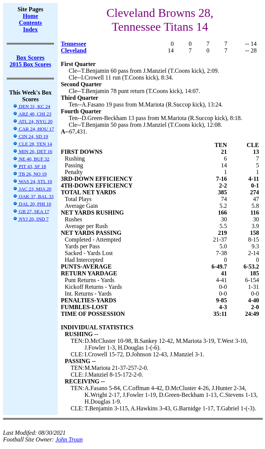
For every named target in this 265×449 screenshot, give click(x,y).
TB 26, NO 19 (29, 174)
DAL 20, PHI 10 (32, 204)
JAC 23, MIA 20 (32, 189)
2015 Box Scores (30, 64)
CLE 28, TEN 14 (32, 144)
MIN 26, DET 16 (32, 151)
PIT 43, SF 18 (29, 166)
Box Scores (30, 57)
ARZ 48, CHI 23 (32, 114)
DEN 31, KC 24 (31, 106)
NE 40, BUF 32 (31, 159)
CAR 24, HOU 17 (33, 129)
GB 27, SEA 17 (31, 211)
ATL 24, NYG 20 (32, 121)
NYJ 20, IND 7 (31, 219)
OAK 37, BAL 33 (33, 196)
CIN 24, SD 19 (30, 136)
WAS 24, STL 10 (32, 181)
